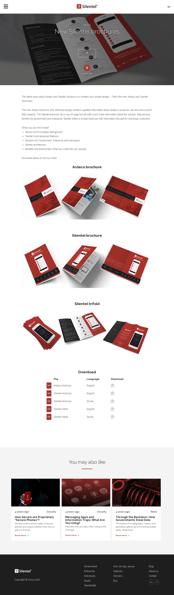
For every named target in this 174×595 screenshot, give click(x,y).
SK (168, 6)
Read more (21, 535)
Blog (151, 566)
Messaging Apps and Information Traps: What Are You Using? (85, 520)
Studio (87, 580)
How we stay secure (124, 566)
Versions (117, 576)
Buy (115, 580)
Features (117, 571)
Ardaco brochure (62, 385)
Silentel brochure (62, 393)
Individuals (89, 576)
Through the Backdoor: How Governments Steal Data (135, 518)
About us (153, 571)
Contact (153, 576)
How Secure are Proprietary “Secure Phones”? (34, 518)
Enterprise (89, 571)
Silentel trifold (61, 409)
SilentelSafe (90, 585)
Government (90, 566)
